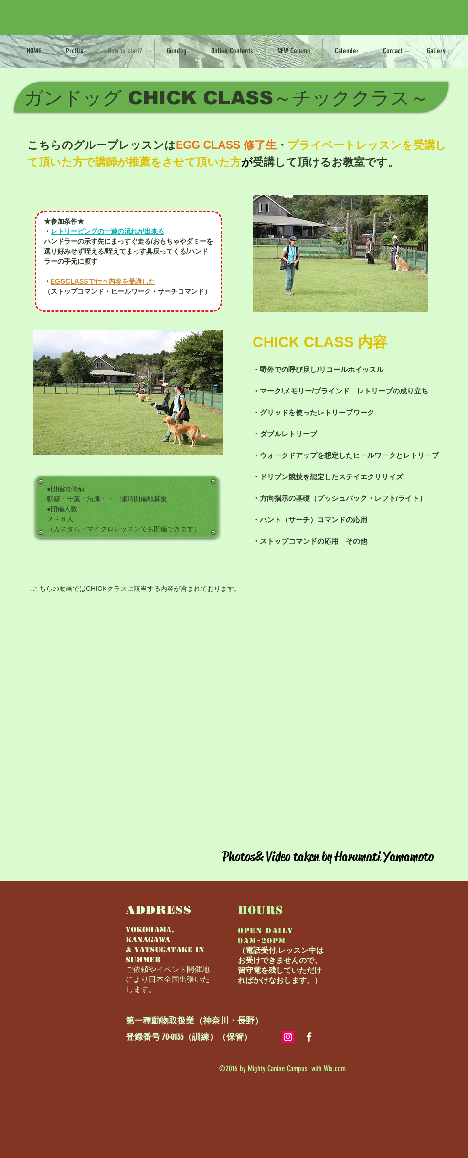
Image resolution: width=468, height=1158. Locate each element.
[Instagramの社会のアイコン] (288, 1037)
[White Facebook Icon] (309, 1037)
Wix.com (335, 1068)
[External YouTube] (233, 717)
